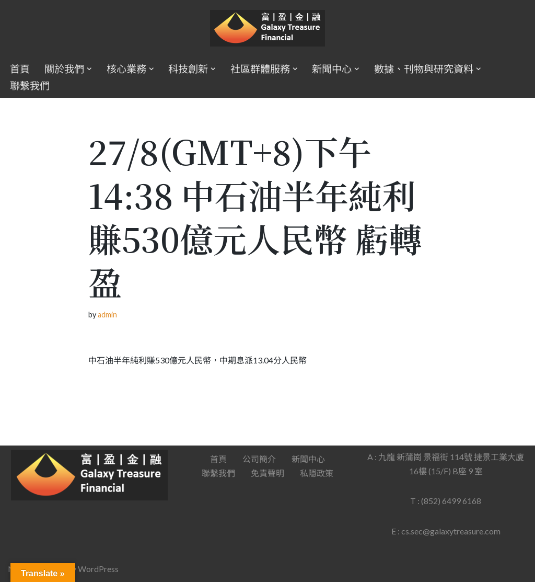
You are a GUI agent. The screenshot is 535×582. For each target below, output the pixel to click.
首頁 (20, 69)
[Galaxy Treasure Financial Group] (267, 28)
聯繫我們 (30, 85)
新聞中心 (308, 459)
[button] (89, 69)
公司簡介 (259, 459)
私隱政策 (316, 473)
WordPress (98, 569)
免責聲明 (267, 473)
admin (107, 314)
